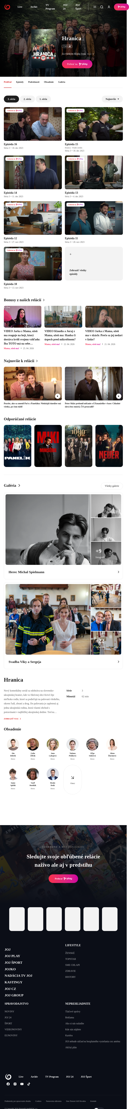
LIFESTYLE (73, 945)
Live (20, 7)
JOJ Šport (78, 7)
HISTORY (70, 977)
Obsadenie (49, 82)
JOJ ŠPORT (15, 964)
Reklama (69, 1023)
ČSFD (67, 46)
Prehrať (63, 879)
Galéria (61, 82)
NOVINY (9, 1017)
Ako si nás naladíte (74, 1029)
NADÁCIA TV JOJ (20, 979)
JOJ (8, 950)
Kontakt (93, 1107)
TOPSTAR (70, 959)
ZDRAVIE (70, 971)
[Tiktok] (28, 1089)
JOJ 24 (65, 7)
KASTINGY (15, 986)
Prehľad (8, 82)
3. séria (11, 99)
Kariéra (69, 1041)
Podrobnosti (33, 82)
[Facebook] (8, 1089)
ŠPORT (8, 1029)
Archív (34, 7)
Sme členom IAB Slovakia (76, 1107)
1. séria (43, 99)
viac (91, 54)
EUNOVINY (11, 1041)
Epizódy (20, 82)
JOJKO (11, 972)
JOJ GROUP (15, 1001)
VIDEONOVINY (13, 1035)
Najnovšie (112, 99)
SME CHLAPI (72, 965)
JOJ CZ (11, 994)
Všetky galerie (112, 486)
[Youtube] (21, 1089)
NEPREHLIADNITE (77, 1009)
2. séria (27, 99)
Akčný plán (71, 1053)
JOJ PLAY (13, 957)
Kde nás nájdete (73, 1035)
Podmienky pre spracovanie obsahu (18, 1107)
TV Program (50, 7)
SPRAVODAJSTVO (16, 1009)
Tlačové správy (72, 1017)
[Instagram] (15, 1089)
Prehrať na (77, 64)
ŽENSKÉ (70, 953)
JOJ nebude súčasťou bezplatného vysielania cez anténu (92, 1047)
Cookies (38, 1107)
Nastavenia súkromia (54, 1107)
